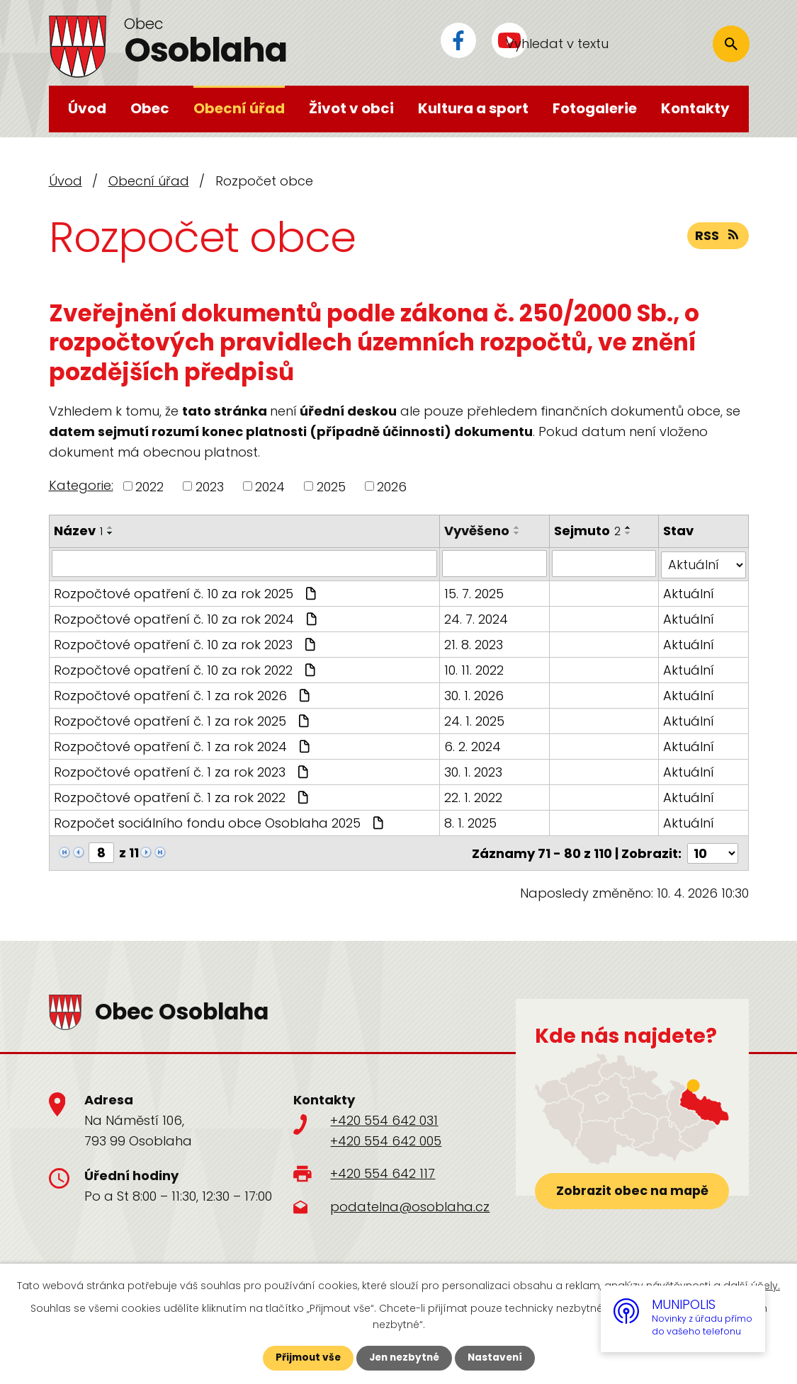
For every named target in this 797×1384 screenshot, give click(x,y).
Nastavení (498, 1358)
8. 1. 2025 (471, 821)
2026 (392, 486)
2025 (331, 486)
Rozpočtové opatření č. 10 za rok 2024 (187, 618)
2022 (149, 486)
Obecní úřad (239, 108)
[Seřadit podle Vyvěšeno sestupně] (518, 533)
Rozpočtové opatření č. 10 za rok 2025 (187, 592)
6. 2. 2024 (473, 745)
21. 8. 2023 (474, 643)
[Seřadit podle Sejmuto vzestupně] (628, 527)
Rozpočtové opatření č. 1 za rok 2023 (183, 770)
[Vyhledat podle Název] (245, 563)
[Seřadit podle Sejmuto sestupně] (628, 533)
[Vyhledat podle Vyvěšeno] (495, 563)
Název (78, 530)
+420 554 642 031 (384, 1118)
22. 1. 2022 (474, 796)
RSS (717, 237)
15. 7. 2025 (474, 592)
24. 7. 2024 (477, 618)
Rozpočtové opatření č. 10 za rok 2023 (186, 643)
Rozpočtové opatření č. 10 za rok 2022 (186, 668)
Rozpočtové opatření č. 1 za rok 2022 (183, 796)
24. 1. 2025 (475, 719)
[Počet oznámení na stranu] (712, 851)
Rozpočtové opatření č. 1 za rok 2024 (183, 745)
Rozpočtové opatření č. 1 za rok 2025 (183, 719)
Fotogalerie (595, 108)
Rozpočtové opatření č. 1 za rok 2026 (183, 694)
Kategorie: (81, 485)
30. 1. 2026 (474, 694)
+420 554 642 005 (385, 1139)
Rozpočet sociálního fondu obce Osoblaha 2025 (220, 821)
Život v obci (351, 108)
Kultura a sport (473, 108)
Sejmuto (587, 530)
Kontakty (695, 108)
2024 (270, 486)
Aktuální (689, 592)
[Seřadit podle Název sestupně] (110, 533)
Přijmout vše (305, 1358)
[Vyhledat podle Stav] (704, 563)
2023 (210, 486)
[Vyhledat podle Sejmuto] (604, 563)
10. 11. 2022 (474, 668)
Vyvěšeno (477, 530)
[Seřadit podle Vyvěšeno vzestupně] (518, 527)
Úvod (87, 108)
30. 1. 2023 (474, 770)
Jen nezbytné (404, 1358)
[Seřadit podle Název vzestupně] (110, 527)
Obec (149, 108)
